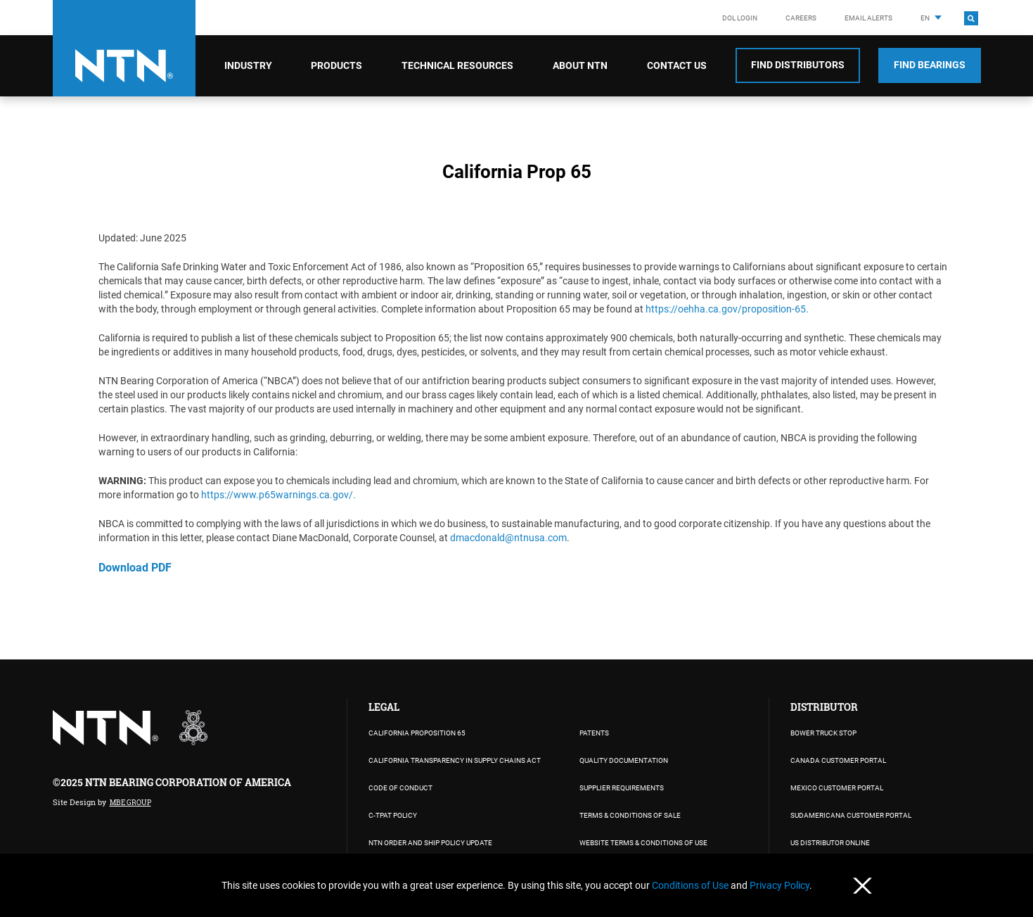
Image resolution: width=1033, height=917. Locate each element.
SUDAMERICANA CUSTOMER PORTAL (850, 815)
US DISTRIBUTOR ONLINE (830, 843)
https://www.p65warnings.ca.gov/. (278, 494)
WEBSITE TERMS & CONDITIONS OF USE (643, 843)
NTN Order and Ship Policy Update (430, 843)
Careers (800, 18)
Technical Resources (457, 65)
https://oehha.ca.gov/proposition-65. (727, 309)
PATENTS (594, 733)
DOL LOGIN (739, 18)
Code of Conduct (400, 788)
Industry (248, 65)
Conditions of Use (691, 885)
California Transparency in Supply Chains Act (454, 760)
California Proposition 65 (417, 733)
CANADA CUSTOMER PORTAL (838, 760)
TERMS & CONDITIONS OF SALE (630, 815)
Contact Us (677, 65)
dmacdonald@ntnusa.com (508, 537)
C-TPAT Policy (392, 815)
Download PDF (135, 567)
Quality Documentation (623, 760)
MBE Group (130, 802)
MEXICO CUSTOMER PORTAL (836, 788)
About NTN (580, 65)
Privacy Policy (779, 885)
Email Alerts (868, 18)
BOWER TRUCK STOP (823, 733)
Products (336, 65)
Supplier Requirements (621, 788)
